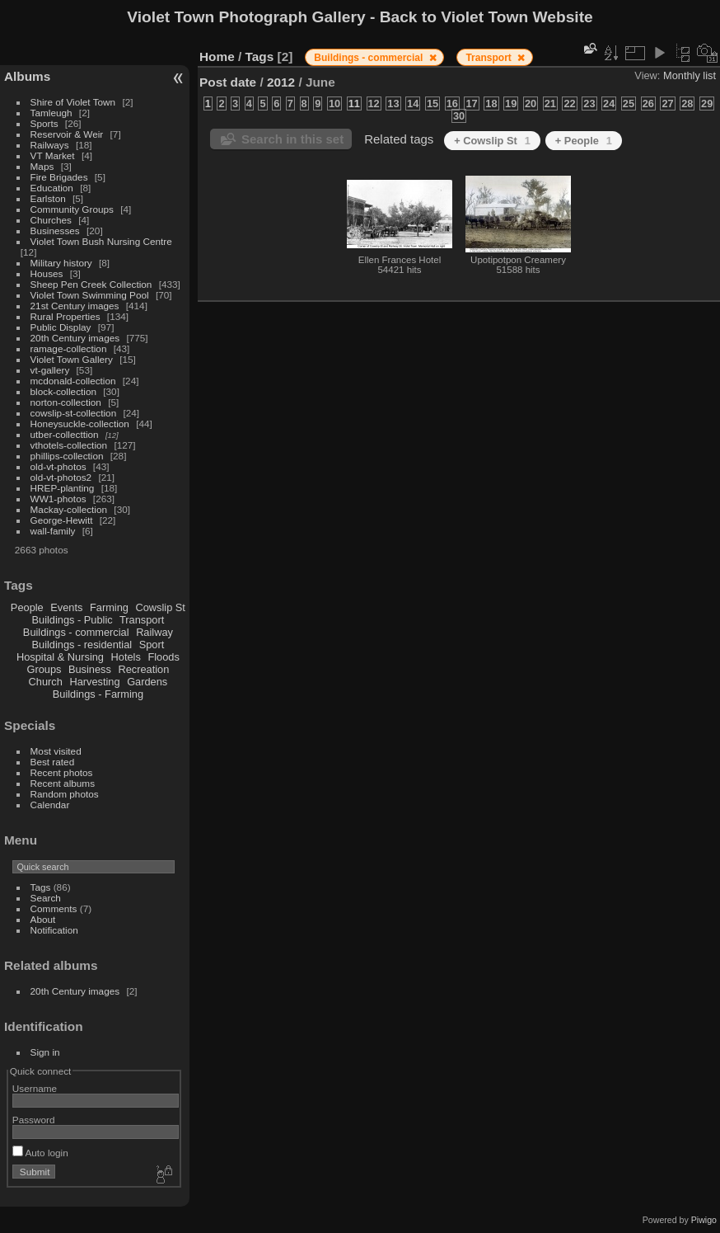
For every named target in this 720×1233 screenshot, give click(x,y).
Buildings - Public (72, 620)
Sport (152, 644)
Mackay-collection (69, 509)
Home (217, 56)
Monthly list (689, 75)
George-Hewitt (61, 520)
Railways (49, 144)
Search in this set (292, 139)
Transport (141, 620)
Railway (154, 632)
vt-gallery (50, 370)
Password (33, 1119)
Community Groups (72, 209)
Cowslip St (160, 607)
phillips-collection (67, 455)
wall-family (53, 530)
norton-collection (65, 402)
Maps (42, 166)
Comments (53, 908)
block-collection (63, 391)
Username (34, 1088)
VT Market (52, 155)
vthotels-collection (69, 445)
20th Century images (75, 337)
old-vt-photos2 (61, 477)
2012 (281, 82)
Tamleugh (51, 112)
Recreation (143, 669)
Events (66, 607)
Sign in (45, 1052)
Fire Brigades (59, 177)
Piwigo (704, 1220)
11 (354, 103)
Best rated (52, 761)
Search (45, 897)
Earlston (48, 198)
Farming (109, 607)
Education (51, 187)
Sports (44, 123)
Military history (61, 262)
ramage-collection (68, 348)
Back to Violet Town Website (486, 17)
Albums (27, 76)
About (43, 919)
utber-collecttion (64, 434)
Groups (43, 669)
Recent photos (61, 772)
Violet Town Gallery (71, 359)
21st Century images (74, 305)
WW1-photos (58, 498)
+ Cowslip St (492, 140)
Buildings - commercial (76, 632)
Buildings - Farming (98, 694)
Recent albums (62, 783)
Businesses (55, 230)
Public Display (60, 327)
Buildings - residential (82, 644)
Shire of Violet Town (73, 101)
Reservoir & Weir (67, 134)
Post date (227, 82)
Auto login (40, 1152)
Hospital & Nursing (60, 657)
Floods (163, 657)
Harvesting (94, 681)
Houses (46, 273)
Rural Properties (65, 316)
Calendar (50, 804)
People (27, 607)
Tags (40, 887)
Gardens (147, 681)
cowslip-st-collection (73, 412)
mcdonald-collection (73, 380)
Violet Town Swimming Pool (89, 294)
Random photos (64, 793)
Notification (54, 930)
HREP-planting (62, 487)
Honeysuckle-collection (79, 423)
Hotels (126, 657)
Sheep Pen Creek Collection (91, 284)
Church (46, 681)
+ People (583, 140)
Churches (51, 219)
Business (89, 669)
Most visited (56, 751)
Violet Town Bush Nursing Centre (101, 241)
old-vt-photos (58, 466)
